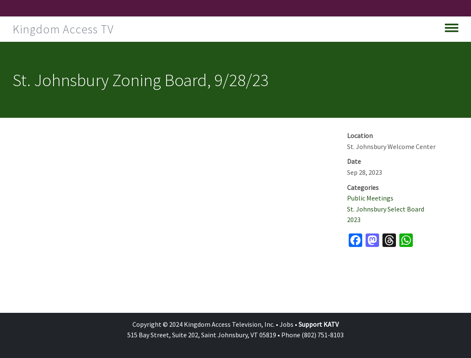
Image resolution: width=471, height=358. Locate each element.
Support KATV (319, 324)
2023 (354, 219)
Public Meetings (370, 198)
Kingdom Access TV (63, 29)
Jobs (286, 324)
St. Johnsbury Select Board (385, 209)
